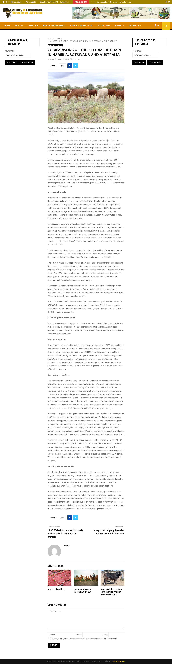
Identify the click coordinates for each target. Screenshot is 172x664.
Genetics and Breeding (81, 25)
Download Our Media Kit (49, 2)
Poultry (19, 25)
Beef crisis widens (56, 589)
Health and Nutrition (54, 25)
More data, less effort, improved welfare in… (114, 2)
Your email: (9, 51)
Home (7, 25)
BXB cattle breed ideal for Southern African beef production (111, 592)
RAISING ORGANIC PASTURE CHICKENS (83, 590)
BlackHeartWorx (119, 661)
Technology (135, 25)
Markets (119, 25)
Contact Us (64, 2)
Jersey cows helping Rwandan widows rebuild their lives (108, 532)
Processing (104, 25)
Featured (51, 45)
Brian (52, 59)
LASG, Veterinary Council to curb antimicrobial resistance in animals (65, 533)
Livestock (33, 25)
